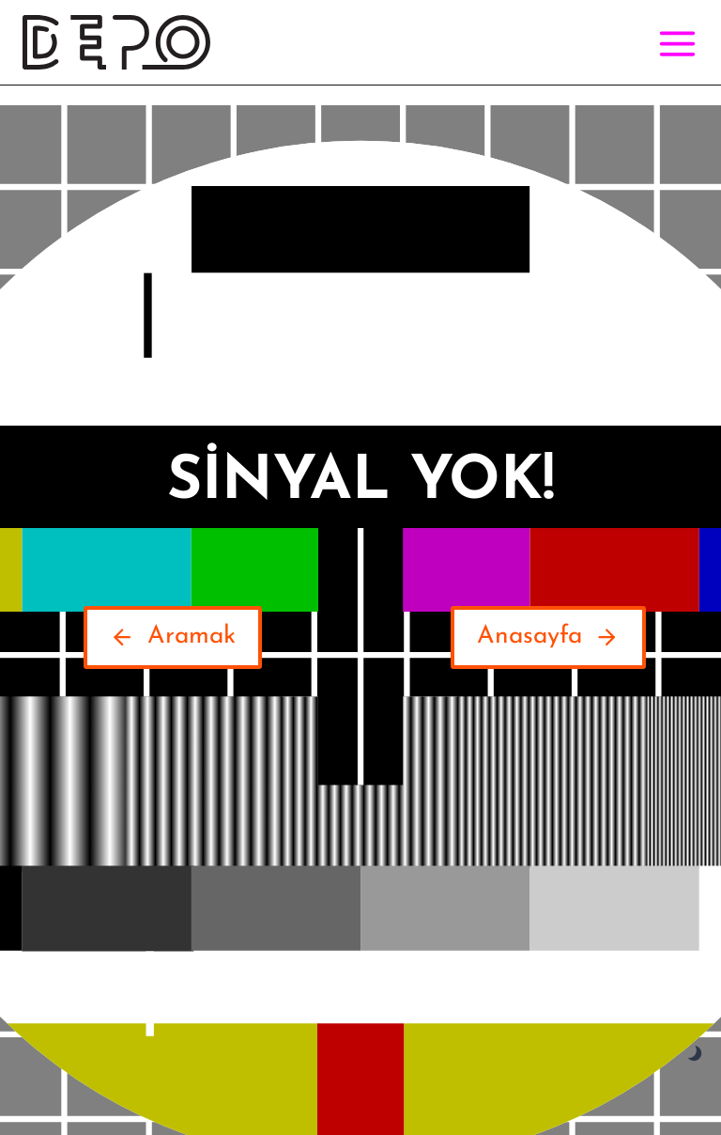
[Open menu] (673, 42)
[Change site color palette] (695, 1053)
